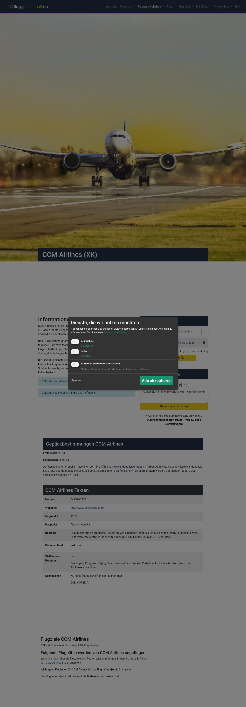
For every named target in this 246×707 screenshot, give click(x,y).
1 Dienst (86, 356)
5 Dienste (87, 345)
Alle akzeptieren (157, 380)
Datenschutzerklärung (115, 332)
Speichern (77, 380)
